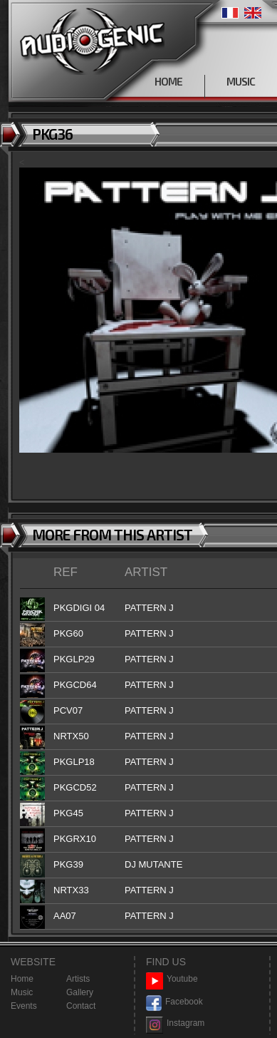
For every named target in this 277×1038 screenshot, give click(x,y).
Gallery (79, 992)
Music (22, 992)
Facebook (174, 1002)
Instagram (175, 1023)
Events (24, 1006)
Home (22, 979)
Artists (78, 979)
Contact (80, 1006)
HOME (168, 81)
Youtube (172, 979)
